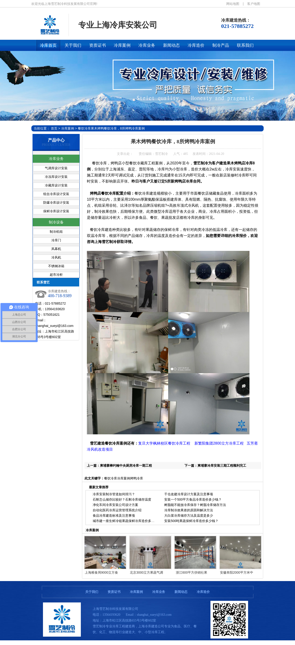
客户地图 (253, 4)
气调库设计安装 (56, 168)
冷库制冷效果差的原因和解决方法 (188, 510)
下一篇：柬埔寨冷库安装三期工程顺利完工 (215, 465)
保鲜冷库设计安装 (56, 211)
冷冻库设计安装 (56, 177)
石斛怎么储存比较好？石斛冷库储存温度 (122, 499)
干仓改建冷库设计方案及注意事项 (188, 494)
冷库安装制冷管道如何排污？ (114, 494)
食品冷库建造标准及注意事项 (114, 515)
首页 (54, 128)
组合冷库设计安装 (56, 194)
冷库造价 (203, 592)
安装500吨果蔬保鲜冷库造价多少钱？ (191, 521)
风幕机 (56, 249)
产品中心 (56, 140)
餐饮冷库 (84, 128)
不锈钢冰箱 (56, 266)
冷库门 (56, 240)
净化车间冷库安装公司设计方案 (115, 505)
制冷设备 (56, 222)
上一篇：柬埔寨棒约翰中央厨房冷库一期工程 (119, 465)
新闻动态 (180, 592)
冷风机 (56, 257)
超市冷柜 (56, 274)
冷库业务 (56, 159)
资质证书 (114, 592)
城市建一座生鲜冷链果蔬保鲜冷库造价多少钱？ (127, 521)
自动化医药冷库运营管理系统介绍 (117, 510)
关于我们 (91, 592)
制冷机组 (56, 231)
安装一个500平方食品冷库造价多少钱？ (193, 499)
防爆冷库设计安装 (56, 202)
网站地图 (232, 4)
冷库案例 (67, 128)
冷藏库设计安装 (56, 185)
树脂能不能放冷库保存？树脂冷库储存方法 (195, 505)
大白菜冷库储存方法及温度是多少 (188, 515)
